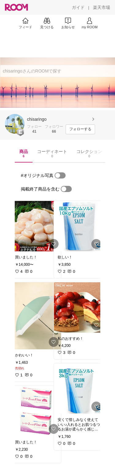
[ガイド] (78, 7)
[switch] (60, 175)
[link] (36, 226)
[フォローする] (80, 129)
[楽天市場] (101, 7)
